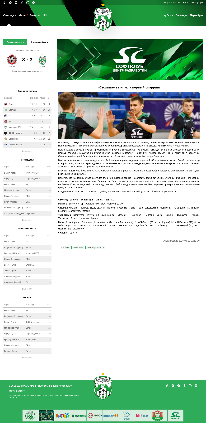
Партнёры (196, 15)
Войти (185, 2)
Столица (8, 15)
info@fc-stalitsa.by (172, 2)
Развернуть (27, 151)
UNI (45, 15)
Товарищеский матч (95, 247)
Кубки (167, 15)
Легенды (181, 15)
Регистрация (197, 2)
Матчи (22, 15)
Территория (77, 247)
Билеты (35, 15)
